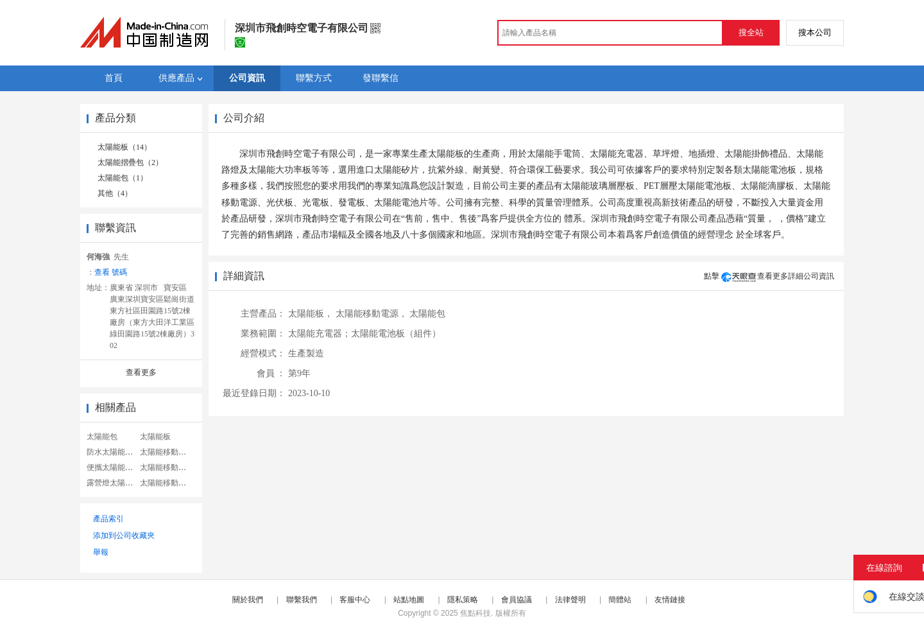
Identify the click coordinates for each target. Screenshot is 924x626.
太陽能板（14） (124, 147)
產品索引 (108, 518)
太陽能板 (155, 436)
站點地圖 (408, 599)
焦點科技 (475, 613)
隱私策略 (462, 599)
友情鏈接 (669, 599)
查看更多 (141, 372)
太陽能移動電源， (371, 313)
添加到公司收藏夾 (124, 535)
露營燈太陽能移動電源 (125, 482)
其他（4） (115, 193)
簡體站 (619, 599)
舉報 (100, 552)
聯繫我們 (301, 599)
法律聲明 (570, 599)
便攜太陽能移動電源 (121, 467)
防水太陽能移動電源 (121, 452)
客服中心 (354, 599)
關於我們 (247, 599)
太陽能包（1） (123, 177)
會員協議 (516, 599)
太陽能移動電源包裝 (174, 467)
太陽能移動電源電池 (174, 482)
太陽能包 (102, 436)
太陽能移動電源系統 (174, 452)
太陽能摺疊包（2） (130, 162)
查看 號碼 (110, 272)
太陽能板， (310, 313)
